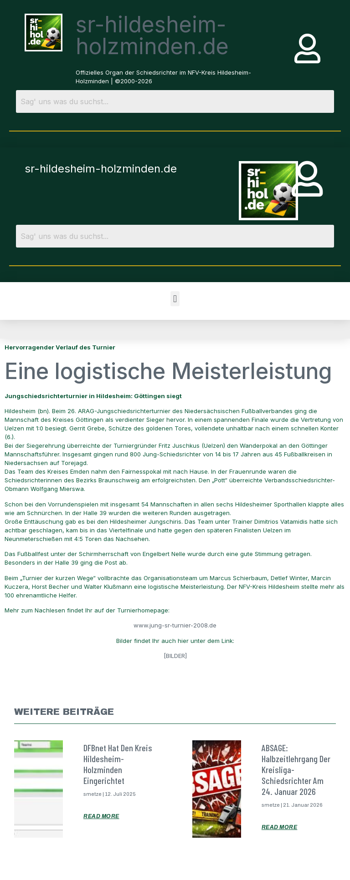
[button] (174, 298)
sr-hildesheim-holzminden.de (152, 35)
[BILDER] (175, 655)
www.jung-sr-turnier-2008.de (175, 625)
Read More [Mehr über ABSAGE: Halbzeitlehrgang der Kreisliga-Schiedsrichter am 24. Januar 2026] (280, 827)
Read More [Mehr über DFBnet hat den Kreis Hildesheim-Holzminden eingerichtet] (101, 816)
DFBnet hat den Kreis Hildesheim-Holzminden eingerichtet (117, 764)
